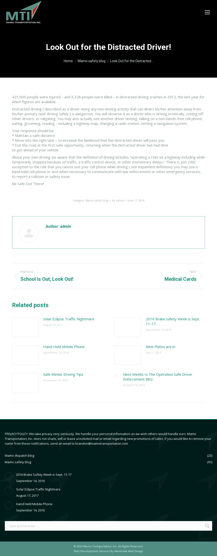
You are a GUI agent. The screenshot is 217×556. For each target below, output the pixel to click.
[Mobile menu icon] (207, 12)
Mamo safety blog (97, 200)
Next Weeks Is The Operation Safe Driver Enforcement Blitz (157, 377)
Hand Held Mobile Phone (64, 346)
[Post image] (25, 327)
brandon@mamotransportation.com (101, 443)
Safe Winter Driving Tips (63, 374)
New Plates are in (160, 346)
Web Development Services (92, 551)
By (118, 200)
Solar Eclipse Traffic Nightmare (68, 318)
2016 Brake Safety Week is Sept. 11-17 (173, 321)
